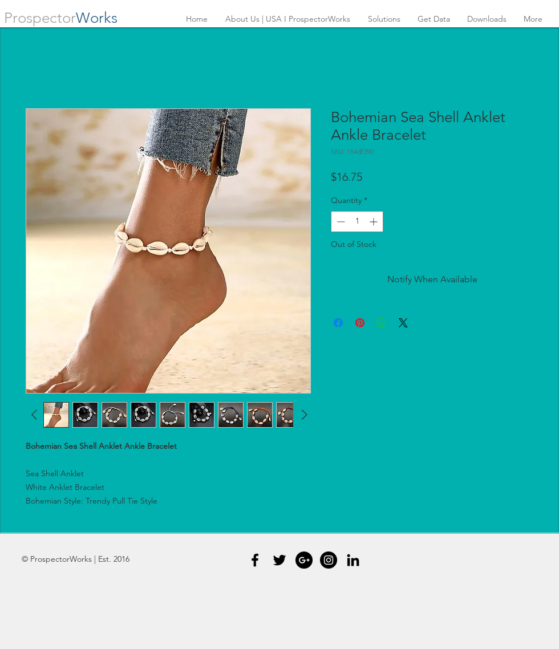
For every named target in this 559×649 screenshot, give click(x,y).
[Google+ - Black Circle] (304, 560)
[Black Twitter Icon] (279, 560)
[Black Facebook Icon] (255, 560)
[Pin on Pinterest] (360, 323)
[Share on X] (403, 323)
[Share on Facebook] (338, 323)
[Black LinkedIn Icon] (353, 560)
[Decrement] (340, 222)
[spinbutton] (357, 222)
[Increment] (374, 222)
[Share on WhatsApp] (381, 323)
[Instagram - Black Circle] (328, 560)
